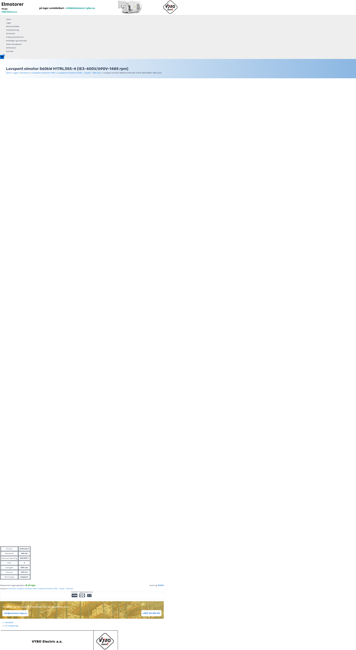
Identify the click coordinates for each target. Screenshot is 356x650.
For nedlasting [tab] (11, 348)
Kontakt (10, 51)
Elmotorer (10, 33)
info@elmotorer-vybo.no (15, 335)
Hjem (8, 19)
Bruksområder (12, 26)
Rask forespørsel (13, 44)
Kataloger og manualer (16, 40)
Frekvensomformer (15, 37)
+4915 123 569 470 (151, 335)
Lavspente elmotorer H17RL (43, 73)
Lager (8, 23)
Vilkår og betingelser (178, 586)
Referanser (11, 47)
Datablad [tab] (9, 345)
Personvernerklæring (177, 583)
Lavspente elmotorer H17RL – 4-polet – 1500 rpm (79, 73)
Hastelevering (12, 30)
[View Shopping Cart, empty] (2, 57)
